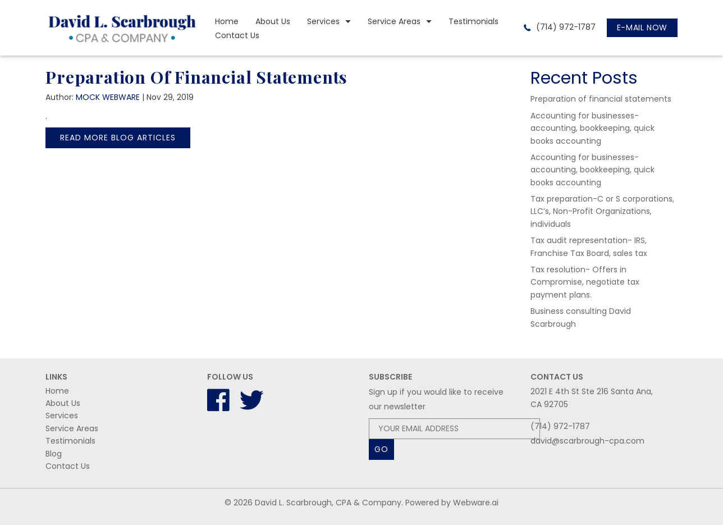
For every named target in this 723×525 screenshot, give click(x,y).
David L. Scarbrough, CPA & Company (328, 502)
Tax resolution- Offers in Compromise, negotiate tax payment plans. (584, 282)
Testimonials (473, 21)
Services (323, 21)
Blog (53, 453)
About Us (272, 21)
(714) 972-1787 (565, 27)
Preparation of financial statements (600, 98)
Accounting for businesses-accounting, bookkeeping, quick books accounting (592, 128)
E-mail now (642, 27)
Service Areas (394, 21)
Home (227, 21)
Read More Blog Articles (118, 137)
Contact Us (237, 35)
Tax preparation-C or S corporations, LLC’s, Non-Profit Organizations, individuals (602, 211)
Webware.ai (475, 502)
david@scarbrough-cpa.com (587, 440)
